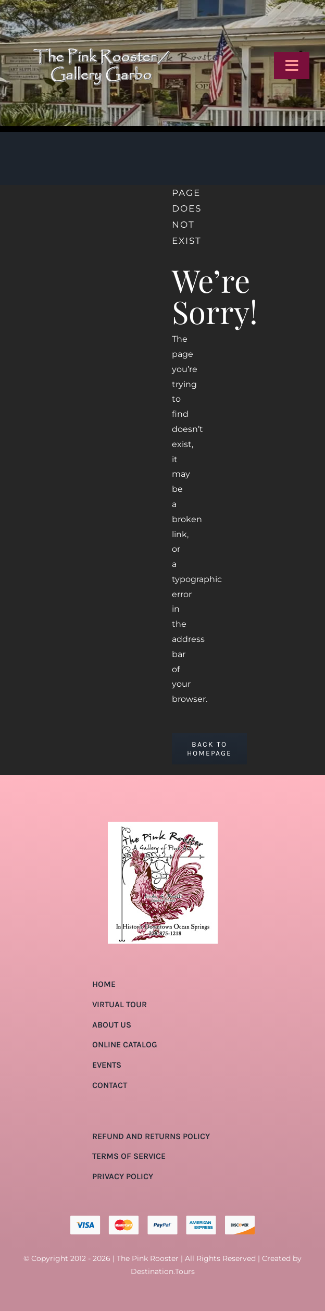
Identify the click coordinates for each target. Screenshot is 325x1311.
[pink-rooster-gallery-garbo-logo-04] (101, 12)
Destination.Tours (163, 1271)
